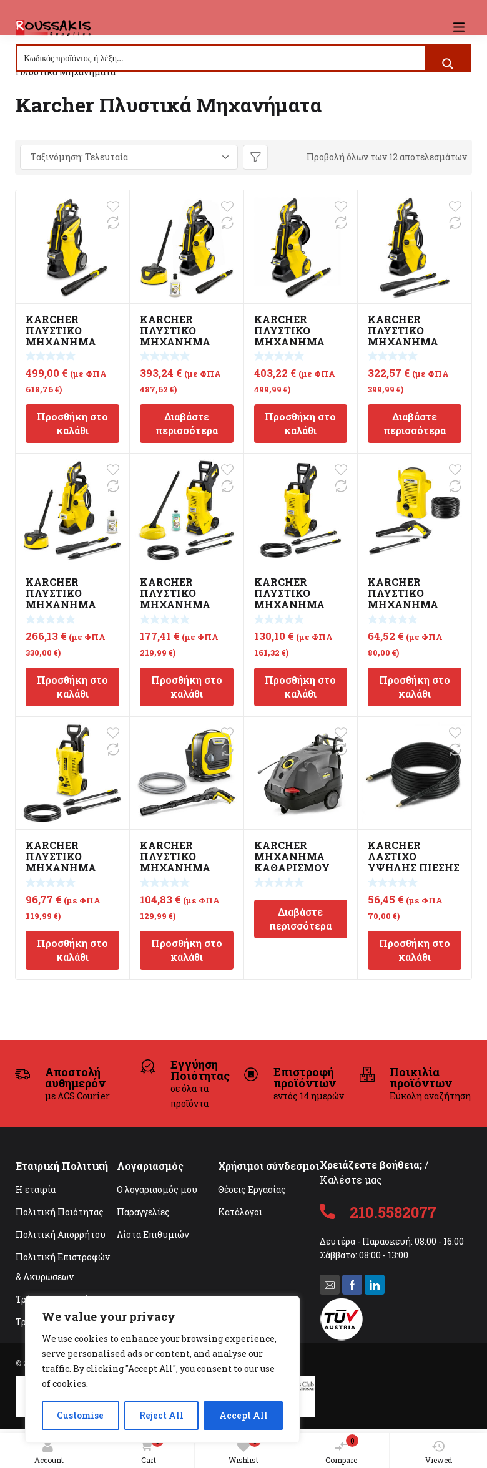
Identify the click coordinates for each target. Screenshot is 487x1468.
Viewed (438, 1452)
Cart (149, 1450)
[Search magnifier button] (447, 64)
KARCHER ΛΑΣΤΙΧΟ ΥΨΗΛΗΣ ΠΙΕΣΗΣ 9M (414, 862)
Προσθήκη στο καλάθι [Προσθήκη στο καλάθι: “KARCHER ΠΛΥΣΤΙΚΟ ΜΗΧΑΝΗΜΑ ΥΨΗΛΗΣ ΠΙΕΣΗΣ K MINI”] (186, 949)
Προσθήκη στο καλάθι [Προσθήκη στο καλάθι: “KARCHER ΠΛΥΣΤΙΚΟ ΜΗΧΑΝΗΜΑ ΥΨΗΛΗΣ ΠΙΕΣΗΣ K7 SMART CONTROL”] (72, 423)
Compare (342, 1449)
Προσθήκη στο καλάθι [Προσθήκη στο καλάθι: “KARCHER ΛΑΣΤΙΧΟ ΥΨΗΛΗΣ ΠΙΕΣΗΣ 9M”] (414, 949)
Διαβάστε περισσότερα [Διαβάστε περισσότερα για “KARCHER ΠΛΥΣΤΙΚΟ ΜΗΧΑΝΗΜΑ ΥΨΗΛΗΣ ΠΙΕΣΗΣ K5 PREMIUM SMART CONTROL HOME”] (186, 423)
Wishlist (245, 1449)
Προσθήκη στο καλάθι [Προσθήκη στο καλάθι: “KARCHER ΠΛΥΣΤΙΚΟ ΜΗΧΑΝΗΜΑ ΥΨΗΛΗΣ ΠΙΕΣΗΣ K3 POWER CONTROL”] (300, 686)
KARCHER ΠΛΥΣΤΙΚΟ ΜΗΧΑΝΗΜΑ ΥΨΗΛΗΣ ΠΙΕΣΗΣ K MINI (186, 868)
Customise (80, 1415)
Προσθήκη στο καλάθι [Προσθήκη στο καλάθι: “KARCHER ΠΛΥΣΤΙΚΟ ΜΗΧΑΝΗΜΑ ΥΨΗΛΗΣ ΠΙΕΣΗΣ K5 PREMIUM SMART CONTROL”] (300, 423)
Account (49, 1452)
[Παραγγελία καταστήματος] (129, 157)
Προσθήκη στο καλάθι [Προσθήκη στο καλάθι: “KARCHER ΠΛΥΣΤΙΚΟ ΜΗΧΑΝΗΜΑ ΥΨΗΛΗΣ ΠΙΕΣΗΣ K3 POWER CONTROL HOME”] (186, 686)
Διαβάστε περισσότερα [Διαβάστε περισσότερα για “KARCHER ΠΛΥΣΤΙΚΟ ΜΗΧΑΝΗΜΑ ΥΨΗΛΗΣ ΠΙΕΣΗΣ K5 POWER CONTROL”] (414, 423)
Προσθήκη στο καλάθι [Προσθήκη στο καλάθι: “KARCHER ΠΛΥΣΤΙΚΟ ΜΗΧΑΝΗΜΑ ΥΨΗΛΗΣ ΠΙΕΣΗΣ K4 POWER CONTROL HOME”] (72, 686)
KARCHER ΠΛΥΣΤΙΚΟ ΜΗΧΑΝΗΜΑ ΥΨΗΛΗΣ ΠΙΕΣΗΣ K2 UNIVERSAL (414, 604)
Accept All (243, 1415)
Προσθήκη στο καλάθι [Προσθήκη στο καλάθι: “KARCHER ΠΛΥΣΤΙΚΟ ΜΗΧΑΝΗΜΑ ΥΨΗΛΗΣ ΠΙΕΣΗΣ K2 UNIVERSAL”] (414, 686)
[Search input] (222, 58)
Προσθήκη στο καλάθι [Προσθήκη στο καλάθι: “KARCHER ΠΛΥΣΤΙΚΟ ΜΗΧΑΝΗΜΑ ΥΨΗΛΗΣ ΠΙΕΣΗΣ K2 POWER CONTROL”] (72, 949)
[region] (162, 1369)
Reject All (161, 1415)
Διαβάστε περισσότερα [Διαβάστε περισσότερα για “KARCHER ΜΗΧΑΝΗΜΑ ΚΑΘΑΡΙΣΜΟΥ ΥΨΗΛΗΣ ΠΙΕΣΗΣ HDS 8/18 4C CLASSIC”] (300, 918)
